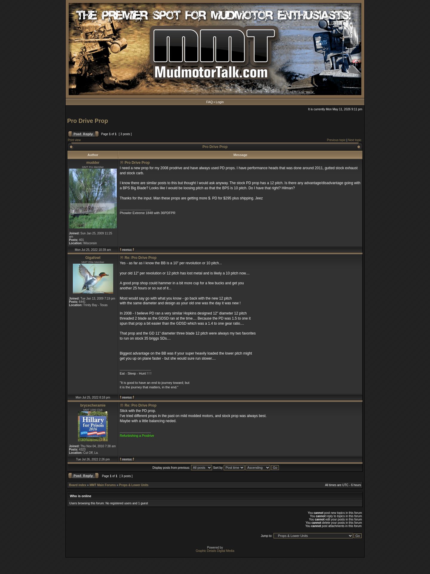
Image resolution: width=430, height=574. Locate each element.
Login (220, 102)
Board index (77, 485)
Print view (74, 140)
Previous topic (336, 140)
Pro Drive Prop (87, 120)
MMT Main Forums (103, 485)
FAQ (209, 102)
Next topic (354, 140)
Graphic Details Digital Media (215, 550)
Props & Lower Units (133, 485)
